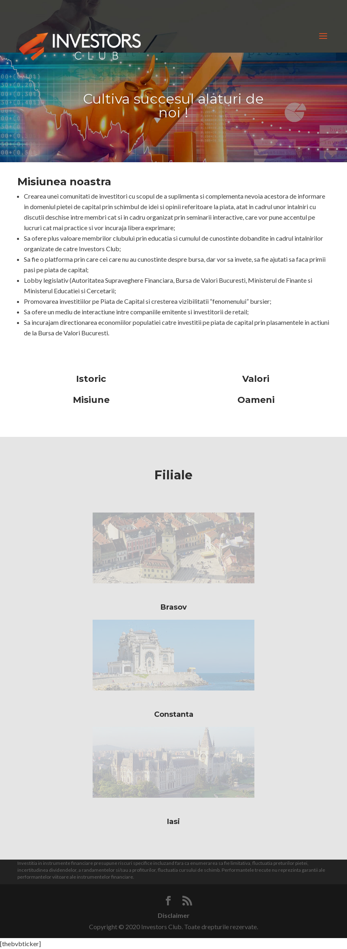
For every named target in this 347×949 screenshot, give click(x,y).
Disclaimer (174, 915)
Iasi (173, 821)
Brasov (174, 607)
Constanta (173, 714)
